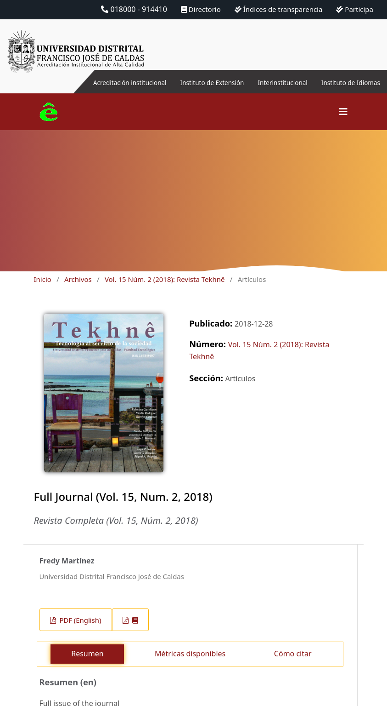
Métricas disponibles (190, 654)
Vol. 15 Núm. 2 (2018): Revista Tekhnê (165, 279)
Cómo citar (293, 654)
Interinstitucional (267, 82)
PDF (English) (79, 620)
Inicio (42, 279)
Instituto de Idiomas (345, 82)
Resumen (87, 654)
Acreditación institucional (91, 82)
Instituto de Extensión (186, 82)
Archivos (78, 279)
